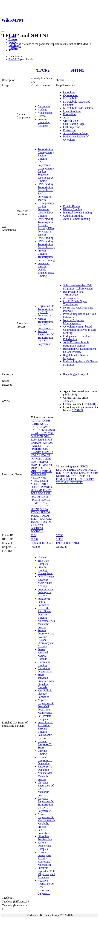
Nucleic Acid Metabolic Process (45, 776)
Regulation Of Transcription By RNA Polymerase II (46, 310)
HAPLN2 (47, 452)
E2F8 (34, 439)
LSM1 (34, 461)
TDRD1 (44, 515)
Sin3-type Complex (43, 562)
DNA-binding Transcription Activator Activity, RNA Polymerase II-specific (46, 226)
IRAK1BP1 (37, 458)
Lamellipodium (72, 111)
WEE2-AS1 (62, 482)
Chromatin (44, 106)
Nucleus (42, 109)
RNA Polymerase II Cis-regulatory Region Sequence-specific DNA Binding (46, 171)
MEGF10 (92, 472)
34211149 (70, 394)
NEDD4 (60, 475)
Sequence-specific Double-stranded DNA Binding (46, 269)
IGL (58, 472)
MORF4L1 (47, 468)
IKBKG (65, 472)
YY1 (40, 525)
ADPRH (45, 420)
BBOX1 (85, 466)
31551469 (77, 410)
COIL (51, 433)
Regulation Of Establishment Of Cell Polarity (79, 350)
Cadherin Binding (73, 215)
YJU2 (34, 525)
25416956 (14, 47)
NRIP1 (78, 475)
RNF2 (43, 502)
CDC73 (43, 433)
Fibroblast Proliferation (45, 838)
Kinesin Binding (72, 209)
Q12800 (35, 546)
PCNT (86, 475)
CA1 (33, 430)
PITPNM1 (36, 490)
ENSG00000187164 (67, 543)
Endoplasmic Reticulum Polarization (76, 338)
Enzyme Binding (42, 752)
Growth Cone (70, 120)
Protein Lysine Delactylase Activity (46, 592)
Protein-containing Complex (44, 122)
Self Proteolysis (44, 831)
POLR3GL (44, 493)
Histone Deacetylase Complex (44, 845)
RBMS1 (35, 502)
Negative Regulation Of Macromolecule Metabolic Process (46, 820)
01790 (34, 539)
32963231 (68, 400)
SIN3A (44, 509)
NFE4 (43, 477)
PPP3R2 (35, 499)
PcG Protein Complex (44, 717)
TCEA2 (35, 515)
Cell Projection (71, 126)
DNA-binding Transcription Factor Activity (46, 244)
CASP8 (50, 430)
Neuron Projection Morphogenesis (73, 322)
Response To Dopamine (45, 768)
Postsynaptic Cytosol (45, 736)
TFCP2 (43, 70)
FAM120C (48, 442)
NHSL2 (35, 480)
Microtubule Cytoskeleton (78, 107)
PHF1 (44, 483)
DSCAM (61, 469)
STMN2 (35, 512)
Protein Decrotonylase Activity (46, 633)
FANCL (35, 445)
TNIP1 (79, 479)
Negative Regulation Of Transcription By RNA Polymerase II (46, 804)
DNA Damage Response (46, 578)
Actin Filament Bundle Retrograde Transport (76, 344)
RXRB (34, 506)
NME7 (70, 475)
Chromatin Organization (45, 670)
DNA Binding (45, 237)
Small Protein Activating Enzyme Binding (45, 727)
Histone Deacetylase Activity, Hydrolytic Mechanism (44, 858)
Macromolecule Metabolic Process (46, 624)
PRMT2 (60, 479)
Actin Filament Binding (76, 218)
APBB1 (35, 423)
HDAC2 (45, 455)
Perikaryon (69, 130)
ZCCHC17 (76, 482)
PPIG (34, 496)
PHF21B (35, 487)
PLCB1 (47, 490)
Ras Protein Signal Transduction (73, 293)
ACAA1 (35, 420)
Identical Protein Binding (77, 212)
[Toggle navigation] (2, 31)
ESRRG (71, 469)
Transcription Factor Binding (46, 258)
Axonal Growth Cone (75, 133)
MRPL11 (36, 471)
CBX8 (34, 433)
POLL (34, 493)
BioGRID (13, 59)
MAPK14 (36, 464)
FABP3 (92, 469)
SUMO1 (45, 512)
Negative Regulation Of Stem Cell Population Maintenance (46, 706)
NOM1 (44, 480)
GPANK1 (36, 452)
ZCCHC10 (37, 528)
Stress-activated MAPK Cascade (43, 654)
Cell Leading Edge (73, 123)
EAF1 (40, 439)
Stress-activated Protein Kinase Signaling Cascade (46, 681)
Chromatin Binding (44, 663)
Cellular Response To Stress (45, 744)
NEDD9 (35, 477)
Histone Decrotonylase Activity (46, 643)
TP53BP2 (88, 479)
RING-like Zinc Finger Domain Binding (44, 613)
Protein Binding (42, 252)
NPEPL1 (36, 483)
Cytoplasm (69, 92)
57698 (59, 535)
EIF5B (49, 439)
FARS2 (44, 445)
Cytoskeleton (70, 95)
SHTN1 (77, 70)
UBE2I (47, 521)
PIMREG (46, 487)
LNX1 (74, 472)
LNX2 (82, 472)
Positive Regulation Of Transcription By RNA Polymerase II (46, 337)
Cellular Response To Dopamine (45, 760)
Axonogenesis (71, 298)
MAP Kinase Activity (45, 584)
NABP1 (41, 474)
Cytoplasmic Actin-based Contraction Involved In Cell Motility (79, 329)
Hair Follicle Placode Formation (45, 693)
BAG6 (34, 426)
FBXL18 (36, 449)
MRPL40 (47, 471)
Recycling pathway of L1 (77, 374)
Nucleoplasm (45, 112)
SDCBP (43, 506)
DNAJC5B (37, 436)
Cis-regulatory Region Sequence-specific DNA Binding (46, 209)
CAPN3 (41, 430)
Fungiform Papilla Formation (44, 601)
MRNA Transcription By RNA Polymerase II (45, 323)
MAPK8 (47, 464)
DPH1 (47, 436)
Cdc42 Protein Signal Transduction (75, 303)
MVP (34, 474)
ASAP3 (44, 423)
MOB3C (35, 468)
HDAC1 (35, 455)
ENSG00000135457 (42, 543)
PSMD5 (45, 499)
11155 (59, 539)
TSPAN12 (36, 521)
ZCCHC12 (37, 531)
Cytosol (42, 115)
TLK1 (34, 518)
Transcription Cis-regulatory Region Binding (46, 154)
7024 (33, 535)
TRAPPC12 (45, 518)
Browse (12, 39)
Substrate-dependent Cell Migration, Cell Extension (78, 287)
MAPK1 (43, 461)
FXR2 (44, 449)
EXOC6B (82, 469)
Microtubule (70, 98)
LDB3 (48, 458)
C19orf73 (44, 426)
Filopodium (69, 114)
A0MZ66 (61, 546)
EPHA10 (36, 442)
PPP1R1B (43, 496)
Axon (66, 117)
